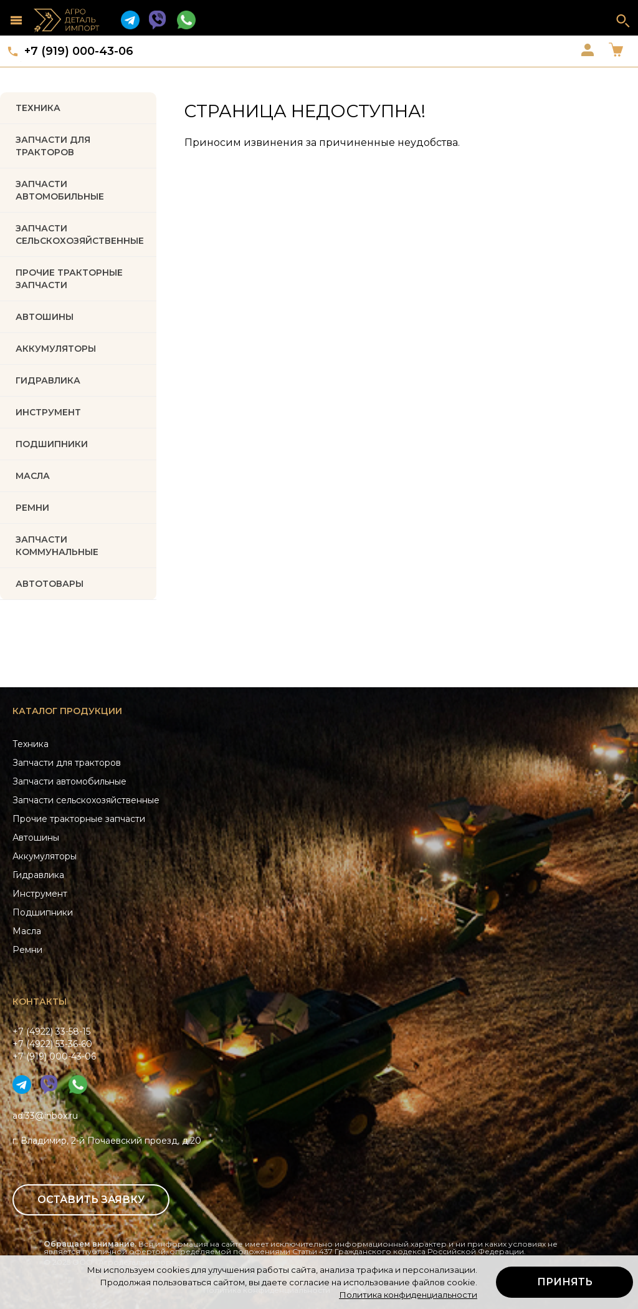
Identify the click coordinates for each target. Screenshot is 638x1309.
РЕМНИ (32, 507)
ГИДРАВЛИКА (48, 380)
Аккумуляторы (44, 856)
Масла (26, 931)
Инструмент (39, 893)
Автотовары (49, 583)
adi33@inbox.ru (45, 1115)
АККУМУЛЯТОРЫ (56, 348)
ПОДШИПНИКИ (52, 444)
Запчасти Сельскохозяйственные (80, 234)
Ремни (27, 949)
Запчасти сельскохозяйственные (86, 800)
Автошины (45, 316)
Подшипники (42, 912)
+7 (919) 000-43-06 (78, 51)
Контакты (39, 1001)
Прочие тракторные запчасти (69, 279)
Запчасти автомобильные (60, 190)
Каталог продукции (67, 711)
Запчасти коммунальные (57, 546)
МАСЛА (33, 475)
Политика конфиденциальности (408, 1295)
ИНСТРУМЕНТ (48, 412)
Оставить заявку (91, 1199)
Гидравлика (38, 875)
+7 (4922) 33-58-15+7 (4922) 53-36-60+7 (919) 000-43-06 (54, 1044)
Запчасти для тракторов (53, 146)
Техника (38, 108)
